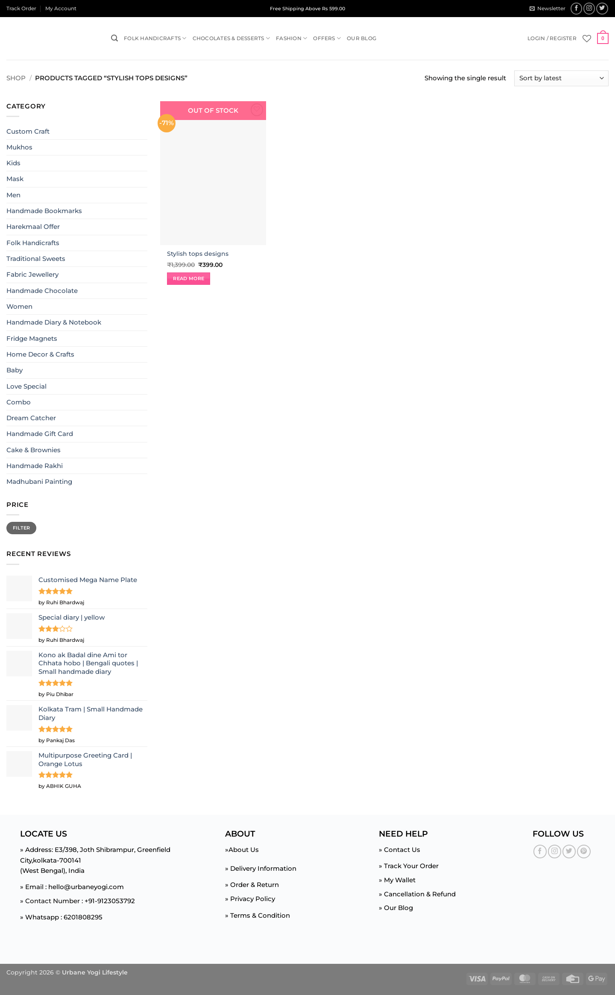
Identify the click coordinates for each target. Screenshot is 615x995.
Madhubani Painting (39, 481)
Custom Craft (28, 131)
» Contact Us (399, 850)
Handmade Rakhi (34, 466)
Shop (16, 78)
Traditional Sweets (35, 259)
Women (19, 306)
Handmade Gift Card (39, 434)
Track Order (21, 8)
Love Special (26, 386)
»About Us (242, 850)
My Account (60, 8)
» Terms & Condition (257, 915)
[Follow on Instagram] (589, 9)
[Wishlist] (587, 38)
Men (13, 195)
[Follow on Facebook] (577, 9)
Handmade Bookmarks (44, 211)
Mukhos (19, 147)
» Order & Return (252, 885)
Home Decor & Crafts (40, 354)
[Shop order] (561, 78)
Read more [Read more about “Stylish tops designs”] (188, 278)
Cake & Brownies (33, 450)
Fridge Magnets (31, 338)
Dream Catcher (31, 418)
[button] (547, 8)
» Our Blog (396, 908)
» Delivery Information (260, 868)
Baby (14, 370)
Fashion (291, 38)
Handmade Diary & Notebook (53, 322)
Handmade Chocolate (42, 291)
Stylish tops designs (197, 253)
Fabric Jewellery (32, 274)
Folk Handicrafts (155, 38)
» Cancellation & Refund (417, 894)
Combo (18, 402)
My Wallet (400, 880)
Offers (327, 38)
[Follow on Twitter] (602, 9)
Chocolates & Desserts (231, 38)
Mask (14, 179)
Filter (21, 528)
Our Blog (361, 38)
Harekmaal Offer (33, 226)
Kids (13, 163)
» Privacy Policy (250, 899)
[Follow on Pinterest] (583, 851)
